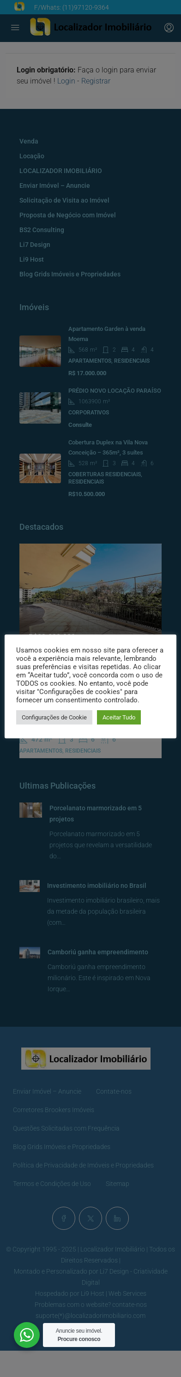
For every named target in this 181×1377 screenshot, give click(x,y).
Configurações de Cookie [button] (54, 717)
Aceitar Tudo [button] (119, 717)
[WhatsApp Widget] (27, 1335)
